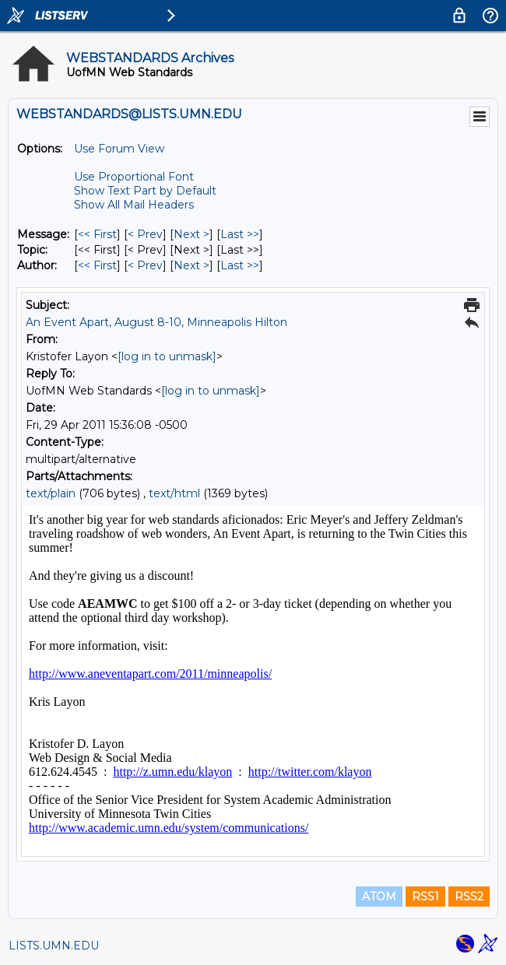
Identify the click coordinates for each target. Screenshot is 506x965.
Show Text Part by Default (145, 191)
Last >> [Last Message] (239, 234)
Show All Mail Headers (134, 205)
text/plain (51, 493)
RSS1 (425, 897)
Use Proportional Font (134, 177)
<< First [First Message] (97, 234)
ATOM (379, 897)
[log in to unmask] (167, 356)
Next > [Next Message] (191, 234)
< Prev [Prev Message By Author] (145, 265)
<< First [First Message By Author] (97, 265)
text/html (174, 493)
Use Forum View (119, 149)
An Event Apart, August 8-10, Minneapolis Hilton (156, 322)
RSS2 (469, 897)
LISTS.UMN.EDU (54, 946)
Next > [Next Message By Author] (191, 265)
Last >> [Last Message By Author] (239, 265)
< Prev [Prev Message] (145, 234)
